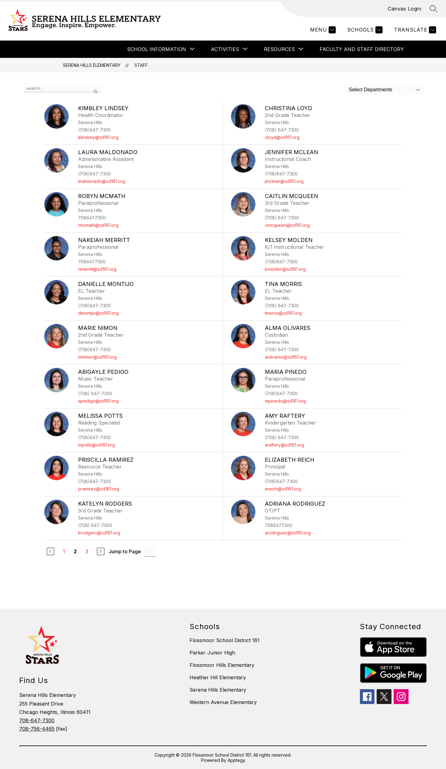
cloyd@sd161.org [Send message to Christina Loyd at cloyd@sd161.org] (282, 137)
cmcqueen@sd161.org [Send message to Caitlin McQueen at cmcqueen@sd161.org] (287, 225)
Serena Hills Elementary (91, 65)
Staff (141, 65)
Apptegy (236, 760)
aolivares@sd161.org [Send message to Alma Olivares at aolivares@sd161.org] (286, 357)
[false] (62, 88)
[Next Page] (100, 551)
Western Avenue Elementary (223, 702)
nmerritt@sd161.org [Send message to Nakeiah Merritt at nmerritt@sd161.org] (97, 269)
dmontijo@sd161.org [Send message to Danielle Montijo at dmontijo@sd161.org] (98, 313)
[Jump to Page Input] (150, 551)
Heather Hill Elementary (218, 677)
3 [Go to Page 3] (86, 551)
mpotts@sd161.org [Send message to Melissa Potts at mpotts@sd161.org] (96, 444)
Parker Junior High (212, 653)
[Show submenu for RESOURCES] (279, 49)
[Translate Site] (414, 30)
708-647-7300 (37, 720)
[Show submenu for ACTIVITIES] (225, 49)
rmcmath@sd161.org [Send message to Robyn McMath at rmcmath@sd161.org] (98, 225)
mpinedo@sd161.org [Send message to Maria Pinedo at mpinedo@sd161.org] (285, 401)
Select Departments (370, 89)
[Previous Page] (50, 551)
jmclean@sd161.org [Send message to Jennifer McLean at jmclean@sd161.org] (284, 181)
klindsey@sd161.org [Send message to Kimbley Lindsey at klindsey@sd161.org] (98, 137)
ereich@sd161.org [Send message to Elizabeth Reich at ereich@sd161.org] (283, 488)
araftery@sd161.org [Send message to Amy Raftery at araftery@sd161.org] (284, 444)
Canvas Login (404, 9)
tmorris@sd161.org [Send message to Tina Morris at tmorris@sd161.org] (283, 313)
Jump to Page (125, 551)
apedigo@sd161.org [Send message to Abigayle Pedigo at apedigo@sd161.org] (98, 401)
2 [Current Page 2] (75, 551)
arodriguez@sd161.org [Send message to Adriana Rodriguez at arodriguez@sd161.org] (288, 532)
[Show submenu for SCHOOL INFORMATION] (156, 49)
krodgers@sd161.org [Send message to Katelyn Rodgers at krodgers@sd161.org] (99, 532)
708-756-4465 (37, 729)
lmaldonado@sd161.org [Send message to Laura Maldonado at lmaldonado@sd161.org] (101, 181)
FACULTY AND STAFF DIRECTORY (362, 49)
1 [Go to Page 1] (64, 551)
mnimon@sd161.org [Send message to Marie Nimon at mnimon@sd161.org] (97, 357)
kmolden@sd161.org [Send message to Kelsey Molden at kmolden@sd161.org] (285, 269)
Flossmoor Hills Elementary (222, 665)
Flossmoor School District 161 (225, 640)
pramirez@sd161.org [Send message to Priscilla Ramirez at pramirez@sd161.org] (98, 488)
